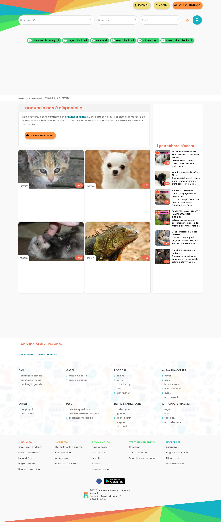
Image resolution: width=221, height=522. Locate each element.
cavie (119, 380)
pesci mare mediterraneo (84, 413)
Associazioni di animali (176, 40)
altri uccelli (27, 413)
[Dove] (160, 20)
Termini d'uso (99, 452)
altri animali (171, 397)
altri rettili (122, 426)
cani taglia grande (31, 384)
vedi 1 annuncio (47, 354)
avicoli (168, 392)
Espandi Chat (26, 458)
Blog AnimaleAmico (177, 452)
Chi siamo (134, 447)
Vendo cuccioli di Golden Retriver (185, 233)
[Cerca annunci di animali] (197, 20)
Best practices (63, 452)
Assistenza (61, 458)
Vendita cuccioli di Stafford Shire (186, 173)
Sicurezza (61, 442)
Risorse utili (173, 442)
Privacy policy (99, 447)
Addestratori (147, 40)
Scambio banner (175, 463)
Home (21, 97)
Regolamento (101, 442)
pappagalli (27, 409)
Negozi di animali (75, 40)
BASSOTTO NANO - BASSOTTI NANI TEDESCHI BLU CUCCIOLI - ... (186, 214)
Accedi (163, 5)
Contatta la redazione (142, 458)
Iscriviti (143, 5)
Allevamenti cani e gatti (43, 40)
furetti (120, 388)
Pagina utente (26, 463)
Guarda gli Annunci (42, 135)
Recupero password (66, 463)
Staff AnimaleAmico (142, 442)
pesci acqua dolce (79, 409)
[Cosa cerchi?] (56, 20)
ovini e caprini (172, 388)
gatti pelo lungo (78, 380)
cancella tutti (27, 354)
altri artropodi (172, 422)
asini (167, 380)
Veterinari (99, 40)
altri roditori (123, 392)
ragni (167, 409)
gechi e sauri (123, 417)
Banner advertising (29, 469)
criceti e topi (123, 384)
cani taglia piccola (31, 375)
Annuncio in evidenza (30, 447)
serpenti (121, 422)
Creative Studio (108, 496)
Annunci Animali (34, 97)
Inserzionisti (172, 447)
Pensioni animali (122, 40)
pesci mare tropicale (81, 417)
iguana (120, 413)
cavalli (168, 375)
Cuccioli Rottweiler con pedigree (184, 251)
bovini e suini (172, 384)
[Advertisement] (110, 73)
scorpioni (169, 417)
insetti (168, 413)
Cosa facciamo (138, 452)
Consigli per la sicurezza (69, 447)
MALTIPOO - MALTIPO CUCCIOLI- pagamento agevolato (184, 193)
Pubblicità (25, 442)
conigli (120, 375)
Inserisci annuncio (189, 5)
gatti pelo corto (78, 375)
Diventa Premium (28, 452)
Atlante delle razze (176, 458)
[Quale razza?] (117, 20)
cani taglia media (31, 380)
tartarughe (123, 409)
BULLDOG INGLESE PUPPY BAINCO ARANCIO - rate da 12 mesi (185, 154)
